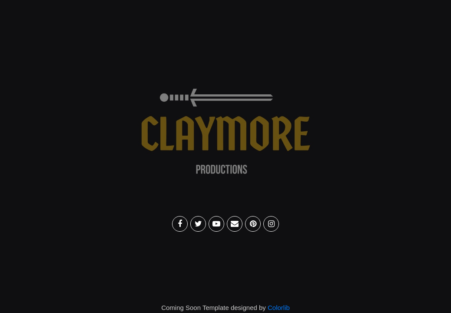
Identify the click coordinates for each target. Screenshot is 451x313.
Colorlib (279, 307)
